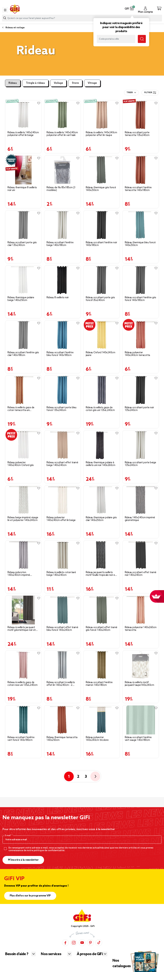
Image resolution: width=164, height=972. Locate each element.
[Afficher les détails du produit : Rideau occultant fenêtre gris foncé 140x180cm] (140, 280)
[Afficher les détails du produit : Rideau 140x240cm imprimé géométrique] (140, 500)
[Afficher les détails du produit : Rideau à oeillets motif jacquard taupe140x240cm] (140, 665)
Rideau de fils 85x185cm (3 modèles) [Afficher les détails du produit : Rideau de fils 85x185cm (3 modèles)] (61, 189)
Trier (129, 92)
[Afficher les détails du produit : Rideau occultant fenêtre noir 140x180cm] (101, 225)
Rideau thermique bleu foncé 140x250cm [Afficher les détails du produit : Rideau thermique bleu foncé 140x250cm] (140, 244)
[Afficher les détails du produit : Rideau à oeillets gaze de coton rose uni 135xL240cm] (23, 665)
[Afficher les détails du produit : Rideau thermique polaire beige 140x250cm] (23, 280)
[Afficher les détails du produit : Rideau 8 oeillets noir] (62, 280)
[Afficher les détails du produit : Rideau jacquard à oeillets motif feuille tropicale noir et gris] (101, 555)
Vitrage (92, 83)
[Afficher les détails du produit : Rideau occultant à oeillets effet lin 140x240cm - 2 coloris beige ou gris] (62, 665)
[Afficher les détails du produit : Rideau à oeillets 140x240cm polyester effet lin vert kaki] (62, 115)
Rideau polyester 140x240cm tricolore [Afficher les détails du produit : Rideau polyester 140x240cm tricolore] (97, 738)
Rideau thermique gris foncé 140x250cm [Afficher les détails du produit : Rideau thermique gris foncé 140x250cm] (101, 189)
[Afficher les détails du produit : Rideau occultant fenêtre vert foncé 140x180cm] (23, 720)
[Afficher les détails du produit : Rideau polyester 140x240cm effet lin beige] (62, 500)
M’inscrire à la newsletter (23, 859)
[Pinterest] (90, 942)
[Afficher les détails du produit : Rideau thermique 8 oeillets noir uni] (23, 170)
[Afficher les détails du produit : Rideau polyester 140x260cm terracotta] (140, 610)
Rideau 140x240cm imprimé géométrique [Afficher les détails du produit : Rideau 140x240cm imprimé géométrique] (140, 519)
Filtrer (150, 92)
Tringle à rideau (35, 83)
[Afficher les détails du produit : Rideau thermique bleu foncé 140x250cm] (140, 225)
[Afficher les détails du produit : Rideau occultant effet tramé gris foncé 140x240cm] (101, 610)
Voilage (58, 83)
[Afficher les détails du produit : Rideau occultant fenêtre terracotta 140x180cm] (140, 170)
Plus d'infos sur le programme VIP (30, 895)
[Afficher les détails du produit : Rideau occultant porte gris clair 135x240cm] (23, 225)
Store (75, 83)
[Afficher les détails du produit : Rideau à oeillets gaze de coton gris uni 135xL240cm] (101, 390)
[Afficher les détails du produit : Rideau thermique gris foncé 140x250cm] (101, 170)
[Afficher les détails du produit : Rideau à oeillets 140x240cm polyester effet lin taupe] (101, 115)
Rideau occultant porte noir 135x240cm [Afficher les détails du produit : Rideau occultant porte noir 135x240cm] (139, 409)
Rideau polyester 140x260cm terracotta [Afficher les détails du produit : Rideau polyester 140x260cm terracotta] (140, 628)
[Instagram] (73, 942)
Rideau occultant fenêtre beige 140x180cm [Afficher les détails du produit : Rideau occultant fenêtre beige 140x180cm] (60, 244)
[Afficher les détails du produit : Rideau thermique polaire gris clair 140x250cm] (101, 500)
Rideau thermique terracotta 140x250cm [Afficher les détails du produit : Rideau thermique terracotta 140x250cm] (62, 738)
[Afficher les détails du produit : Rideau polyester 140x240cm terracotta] (140, 335)
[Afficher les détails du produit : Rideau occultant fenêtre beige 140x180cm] (62, 225)
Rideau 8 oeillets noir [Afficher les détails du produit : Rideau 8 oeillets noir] (58, 297)
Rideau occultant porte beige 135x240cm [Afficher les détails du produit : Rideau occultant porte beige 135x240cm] (140, 464)
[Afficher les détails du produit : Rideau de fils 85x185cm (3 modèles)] (62, 170)
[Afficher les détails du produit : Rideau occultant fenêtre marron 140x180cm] (101, 665)
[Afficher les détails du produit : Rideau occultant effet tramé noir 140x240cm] (140, 555)
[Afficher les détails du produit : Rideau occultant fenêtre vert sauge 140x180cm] (140, 720)
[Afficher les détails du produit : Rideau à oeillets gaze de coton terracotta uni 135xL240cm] (23, 390)
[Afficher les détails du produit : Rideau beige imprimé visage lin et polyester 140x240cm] (23, 500)
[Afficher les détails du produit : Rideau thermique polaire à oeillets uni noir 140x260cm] (101, 445)
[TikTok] (98, 942)
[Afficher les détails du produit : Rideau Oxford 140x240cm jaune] (101, 335)
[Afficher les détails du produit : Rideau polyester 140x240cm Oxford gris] (23, 445)
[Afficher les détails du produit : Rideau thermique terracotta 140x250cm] (62, 720)
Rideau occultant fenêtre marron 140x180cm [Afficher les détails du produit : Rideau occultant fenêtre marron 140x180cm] (99, 683)
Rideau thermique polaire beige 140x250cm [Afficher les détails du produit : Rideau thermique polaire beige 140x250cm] (21, 299)
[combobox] (82, 18)
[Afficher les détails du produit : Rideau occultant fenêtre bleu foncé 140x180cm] (62, 335)
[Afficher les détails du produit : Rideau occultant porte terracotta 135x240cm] (140, 115)
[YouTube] (82, 942)
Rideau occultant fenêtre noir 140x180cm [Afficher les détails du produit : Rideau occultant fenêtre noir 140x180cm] (101, 244)
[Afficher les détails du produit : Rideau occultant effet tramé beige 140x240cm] (62, 445)
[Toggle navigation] (5, 10)
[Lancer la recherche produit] (4, 18)
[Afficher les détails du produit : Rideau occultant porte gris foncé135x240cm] (101, 280)
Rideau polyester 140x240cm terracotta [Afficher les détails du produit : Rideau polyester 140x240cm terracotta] (137, 354)
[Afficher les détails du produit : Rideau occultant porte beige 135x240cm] (140, 445)
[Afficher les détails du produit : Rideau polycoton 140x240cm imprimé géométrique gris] (23, 555)
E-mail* (8, 835)
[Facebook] (65, 942)
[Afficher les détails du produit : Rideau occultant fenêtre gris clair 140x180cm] (23, 335)
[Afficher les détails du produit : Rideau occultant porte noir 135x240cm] (140, 390)
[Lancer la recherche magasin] (142, 39)
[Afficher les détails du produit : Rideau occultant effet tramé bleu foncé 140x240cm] (62, 610)
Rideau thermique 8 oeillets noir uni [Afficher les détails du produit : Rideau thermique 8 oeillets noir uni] (22, 189)
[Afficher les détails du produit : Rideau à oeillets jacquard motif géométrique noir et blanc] (23, 610)
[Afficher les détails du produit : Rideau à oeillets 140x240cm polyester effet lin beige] (23, 115)
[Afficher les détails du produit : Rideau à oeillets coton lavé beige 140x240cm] (62, 555)
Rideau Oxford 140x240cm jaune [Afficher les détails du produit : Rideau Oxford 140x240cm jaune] (100, 354)
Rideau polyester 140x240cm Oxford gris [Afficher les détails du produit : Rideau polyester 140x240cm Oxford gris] (21, 464)
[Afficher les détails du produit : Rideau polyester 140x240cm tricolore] (101, 720)
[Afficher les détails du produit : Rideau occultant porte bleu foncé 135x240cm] (62, 390)
